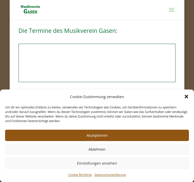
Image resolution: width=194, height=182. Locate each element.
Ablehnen (97, 149)
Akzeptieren (97, 135)
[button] (186, 96)
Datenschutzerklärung (110, 175)
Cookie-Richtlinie (80, 175)
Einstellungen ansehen (97, 163)
